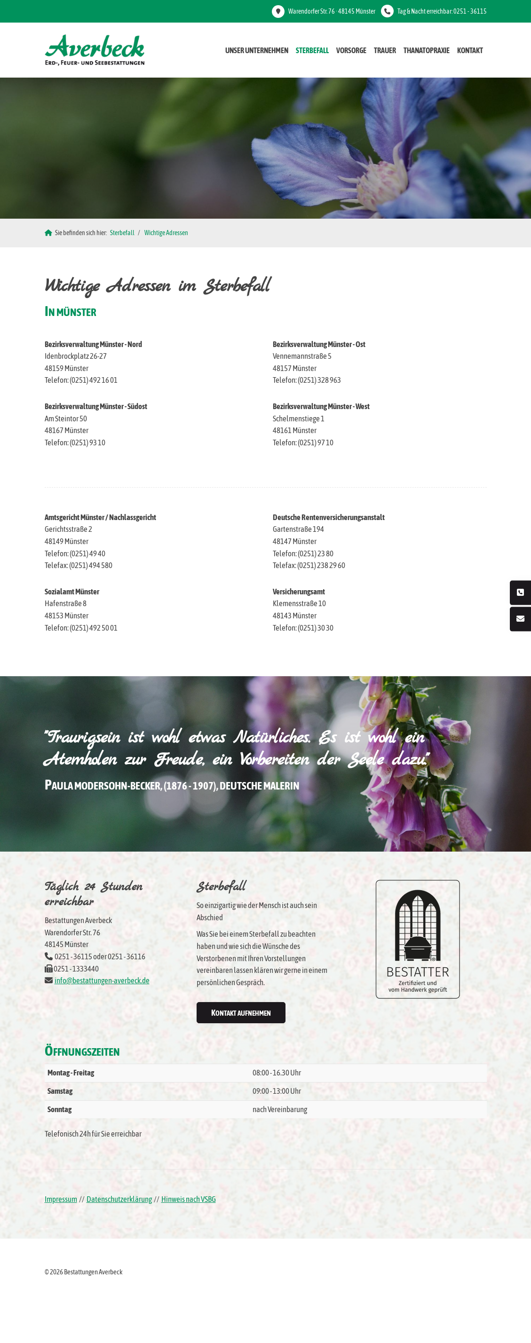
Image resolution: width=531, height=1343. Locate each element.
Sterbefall (312, 50)
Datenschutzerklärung (119, 1199)
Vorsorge (351, 50)
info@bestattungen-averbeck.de (102, 980)
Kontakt (470, 50)
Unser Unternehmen (256, 50)
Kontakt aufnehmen (241, 1013)
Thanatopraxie (427, 50)
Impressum (61, 1199)
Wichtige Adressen (166, 233)
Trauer (385, 50)
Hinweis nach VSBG (188, 1199)
